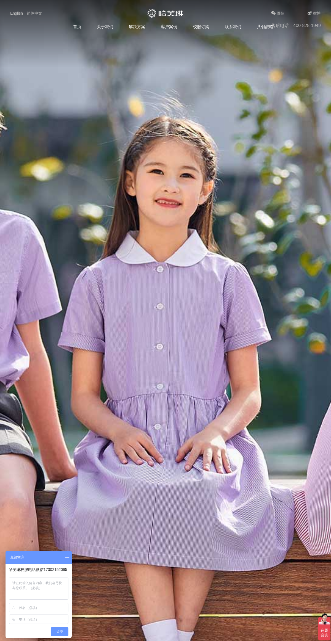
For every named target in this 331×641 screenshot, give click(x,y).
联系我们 (233, 26)
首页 (77, 26)
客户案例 (169, 26)
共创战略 (265, 26)
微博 (314, 13)
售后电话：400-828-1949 (296, 25)
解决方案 (137, 26)
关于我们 (105, 26)
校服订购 (201, 26)
